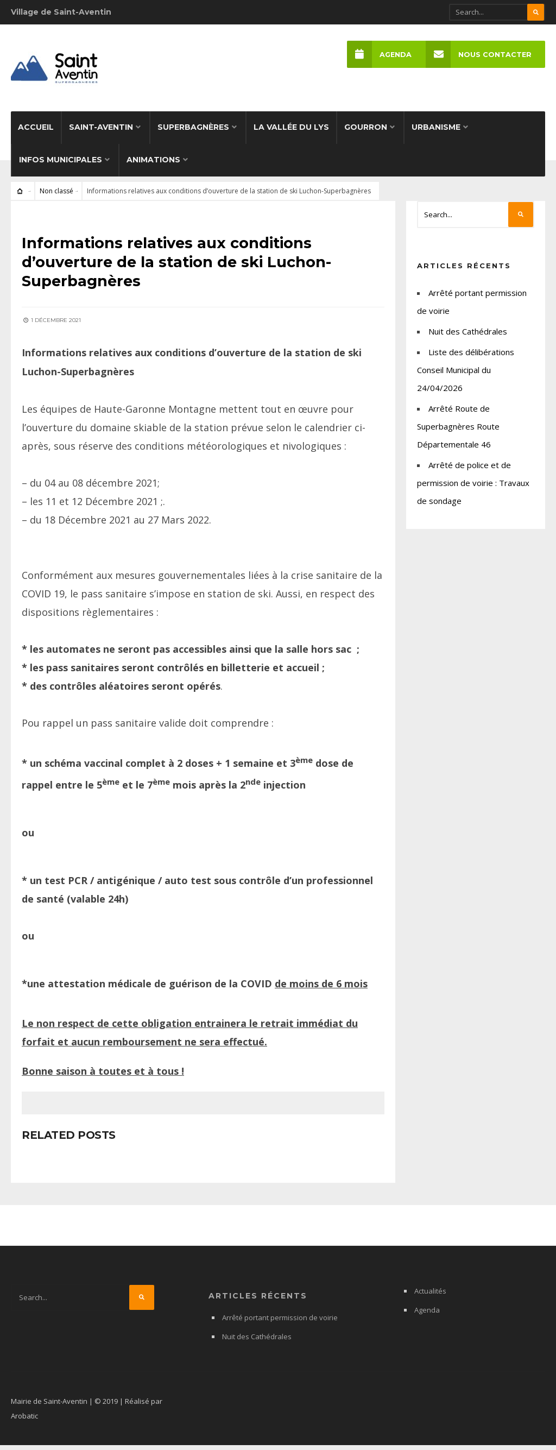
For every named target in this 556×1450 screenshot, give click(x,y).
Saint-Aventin (101, 133)
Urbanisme (436, 133)
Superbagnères (193, 133)
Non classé (56, 197)
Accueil (36, 133)
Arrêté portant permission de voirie (280, 1322)
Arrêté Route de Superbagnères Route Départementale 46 (458, 432)
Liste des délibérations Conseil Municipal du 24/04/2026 (465, 376)
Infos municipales (60, 166)
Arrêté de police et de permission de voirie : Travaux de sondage (473, 489)
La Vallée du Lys (291, 133)
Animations (153, 166)
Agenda (378, 54)
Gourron (365, 133)
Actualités (430, 1296)
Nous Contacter (478, 54)
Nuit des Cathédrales (467, 337)
